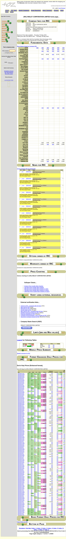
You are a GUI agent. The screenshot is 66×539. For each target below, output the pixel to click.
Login (60, 8)
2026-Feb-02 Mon (21, 451)
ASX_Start (14, 10)
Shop (61, 10)
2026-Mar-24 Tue (21, 409)
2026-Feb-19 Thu (21, 436)
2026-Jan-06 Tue (21, 473)
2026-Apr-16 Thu (21, 391)
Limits (3, 34)
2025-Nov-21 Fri (21, 507)
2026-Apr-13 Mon (21, 394)
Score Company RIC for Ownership (26, 168)
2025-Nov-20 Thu (21, 508)
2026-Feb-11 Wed (21, 443)
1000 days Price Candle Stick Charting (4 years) (36, 291)
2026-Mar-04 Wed (21, 425)
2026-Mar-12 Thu (21, 418)
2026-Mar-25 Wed (21, 407)
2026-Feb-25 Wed (21, 431)
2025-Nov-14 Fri (21, 513)
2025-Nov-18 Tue (21, 511)
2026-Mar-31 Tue (21, 403)
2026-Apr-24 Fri (21, 384)
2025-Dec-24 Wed (21, 480)
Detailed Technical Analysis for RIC (30, 312)
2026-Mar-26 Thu (21, 406)
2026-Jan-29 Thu (21, 454)
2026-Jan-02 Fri (21, 475)
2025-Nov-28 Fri (21, 501)
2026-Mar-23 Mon (21, 410)
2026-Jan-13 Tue (21, 467)
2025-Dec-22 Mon (21, 482)
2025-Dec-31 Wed (21, 476)
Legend (19, 340)
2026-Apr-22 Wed (21, 386)
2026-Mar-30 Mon (21, 404)
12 (20, 247)
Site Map (28, 528)
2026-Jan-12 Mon (21, 468)
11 (20, 240)
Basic (3, 39)
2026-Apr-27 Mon (21, 382)
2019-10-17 (28, 206)
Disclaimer (22, 528)
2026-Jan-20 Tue (21, 461)
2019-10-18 (28, 199)
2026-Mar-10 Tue (21, 420)
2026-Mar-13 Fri (21, 417)
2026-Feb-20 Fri (21, 435)
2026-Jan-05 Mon (21, 474)
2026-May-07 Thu (21, 373)
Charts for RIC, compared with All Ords (31, 306)
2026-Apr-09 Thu (21, 397)
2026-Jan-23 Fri (21, 457)
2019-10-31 (28, 192)
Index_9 (47, 529)
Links (11, 12)
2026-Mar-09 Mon (21, 422)
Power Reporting (36, 10)
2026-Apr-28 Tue (21, 381)
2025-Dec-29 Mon (21, 479)
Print (6, 12)
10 (20, 233)
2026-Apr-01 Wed (21, 401)
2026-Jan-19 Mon (21, 462)
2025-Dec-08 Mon (21, 494)
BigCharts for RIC (25, 308)
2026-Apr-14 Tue (21, 393)
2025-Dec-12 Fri (21, 489)
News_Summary (47, 10)
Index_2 (39, 528)
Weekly (4, 35)
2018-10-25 (28, 247)
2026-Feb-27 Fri (21, 429)
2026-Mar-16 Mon (21, 416)
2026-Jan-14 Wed (21, 466)
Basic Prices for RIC (22, 522)
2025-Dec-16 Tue (21, 487)
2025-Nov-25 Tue (21, 505)
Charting (4, 30)
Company (4, 21)
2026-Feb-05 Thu (21, 448)
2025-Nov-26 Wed (21, 504)
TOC (25, 21)
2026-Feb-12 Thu (21, 442)
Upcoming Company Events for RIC (30, 317)
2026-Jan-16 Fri (21, 463)
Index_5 (55, 528)
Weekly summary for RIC (23, 353)
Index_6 (61, 528)
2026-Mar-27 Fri (21, 405)
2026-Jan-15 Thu (21, 464)
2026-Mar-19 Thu (21, 412)
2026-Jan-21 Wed (21, 460)
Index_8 (41, 529)
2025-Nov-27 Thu (21, 502)
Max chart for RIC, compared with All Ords (32, 311)
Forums (56, 10)
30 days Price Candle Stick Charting (33, 286)
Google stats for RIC (26, 310)
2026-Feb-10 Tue (21, 444)
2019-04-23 (28, 226)
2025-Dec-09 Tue (21, 493)
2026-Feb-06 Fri (21, 447)
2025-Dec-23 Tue (21, 481)
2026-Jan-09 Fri (21, 469)
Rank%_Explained (24, 10)
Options (4, 26)
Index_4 (50, 528)
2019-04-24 (28, 219)
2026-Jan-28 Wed (21, 455)
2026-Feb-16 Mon (21, 439)
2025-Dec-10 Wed (21, 492)
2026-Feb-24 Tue (21, 432)
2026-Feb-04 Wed (21, 449)
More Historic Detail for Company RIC (27, 46)
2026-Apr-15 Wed (21, 392)
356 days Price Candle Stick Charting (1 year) (36, 288)
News (3, 24)
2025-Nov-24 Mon (21, 506)
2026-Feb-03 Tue (21, 450)
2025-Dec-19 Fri (21, 483)
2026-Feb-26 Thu (21, 430)
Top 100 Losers (9, 73)
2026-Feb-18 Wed (21, 437)
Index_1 (34, 528)
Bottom (4, 41)
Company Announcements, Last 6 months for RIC (34, 315)
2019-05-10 (28, 212)
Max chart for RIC (25, 307)
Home (7, 10)
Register (63, 8)
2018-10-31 (28, 233)
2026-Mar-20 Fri (21, 411)
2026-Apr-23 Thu (21, 385)
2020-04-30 (28, 171)
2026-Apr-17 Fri (21, 390)
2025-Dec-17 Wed (21, 486)
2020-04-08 (28, 185)
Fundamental (5, 23)
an (22, 171)
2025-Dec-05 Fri (21, 495)
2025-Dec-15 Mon (21, 488)
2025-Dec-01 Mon (21, 500)
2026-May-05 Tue (21, 375)
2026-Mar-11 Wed (21, 419)
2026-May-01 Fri (21, 378)
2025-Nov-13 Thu (21, 514)
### (37, 48)
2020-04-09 (28, 178)
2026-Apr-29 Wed (21, 380)
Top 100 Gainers (9, 72)
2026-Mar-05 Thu (21, 424)
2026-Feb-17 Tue (21, 438)
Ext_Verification (6, 32)
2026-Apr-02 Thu (21, 400)
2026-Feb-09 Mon (21, 445)
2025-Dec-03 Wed (21, 498)
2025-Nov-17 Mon (21, 512)
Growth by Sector (8, 71)
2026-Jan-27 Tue (21, 456)
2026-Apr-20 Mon (21, 388)
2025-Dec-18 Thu (21, 485)
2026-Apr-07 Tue (21, 399)
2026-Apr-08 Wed (21, 398)
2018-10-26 (28, 240)
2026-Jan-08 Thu (21, 470)
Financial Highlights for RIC (28, 314)
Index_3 (45, 528)
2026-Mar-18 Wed (21, 413)
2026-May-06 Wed (21, 374)
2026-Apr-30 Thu (21, 379)
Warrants (4, 28)
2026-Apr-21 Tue (21, 387)
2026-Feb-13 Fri (21, 441)
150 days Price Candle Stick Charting (34, 287)
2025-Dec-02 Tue (21, 499)
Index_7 (36, 529)
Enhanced (4, 37)
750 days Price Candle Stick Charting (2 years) (36, 290)
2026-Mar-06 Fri (21, 423)
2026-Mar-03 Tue (21, 426)
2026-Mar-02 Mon (21, 428)
